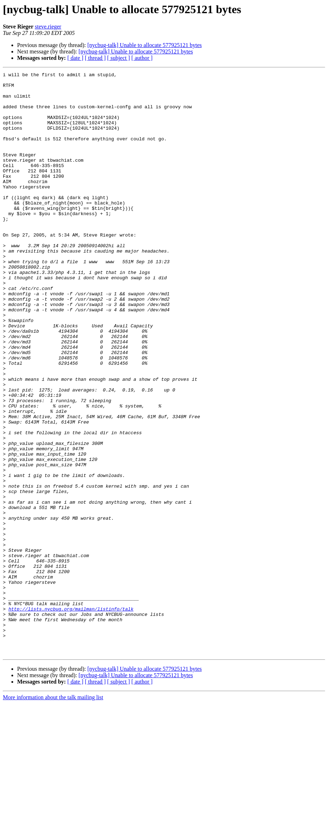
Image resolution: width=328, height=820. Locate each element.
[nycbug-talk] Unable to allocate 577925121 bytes (144, 45)
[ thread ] (95, 58)
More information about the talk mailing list (53, 814)
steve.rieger (48, 27)
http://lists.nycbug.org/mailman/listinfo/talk (71, 716)
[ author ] (142, 58)
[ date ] (75, 58)
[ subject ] (118, 58)
